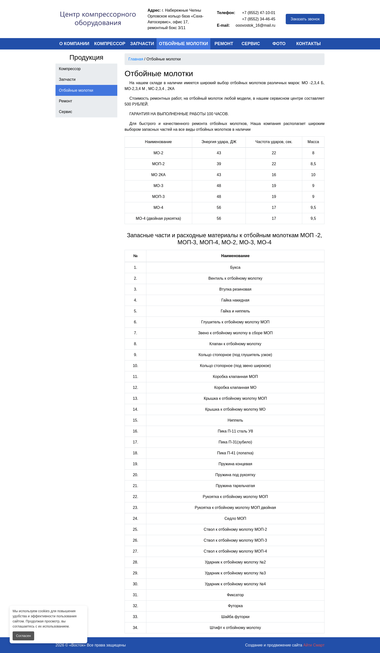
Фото (278, 43)
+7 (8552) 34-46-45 (258, 19)
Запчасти (142, 43)
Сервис (251, 43)
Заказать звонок (305, 19)
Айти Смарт (314, 645)
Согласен (23, 636)
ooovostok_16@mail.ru (255, 25)
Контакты (308, 43)
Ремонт (223, 43)
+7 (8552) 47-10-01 (258, 13)
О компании (74, 43)
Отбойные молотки (183, 43)
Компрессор (110, 43)
